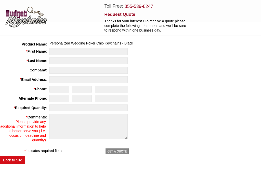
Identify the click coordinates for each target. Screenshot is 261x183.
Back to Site (12, 160)
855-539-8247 (139, 6)
